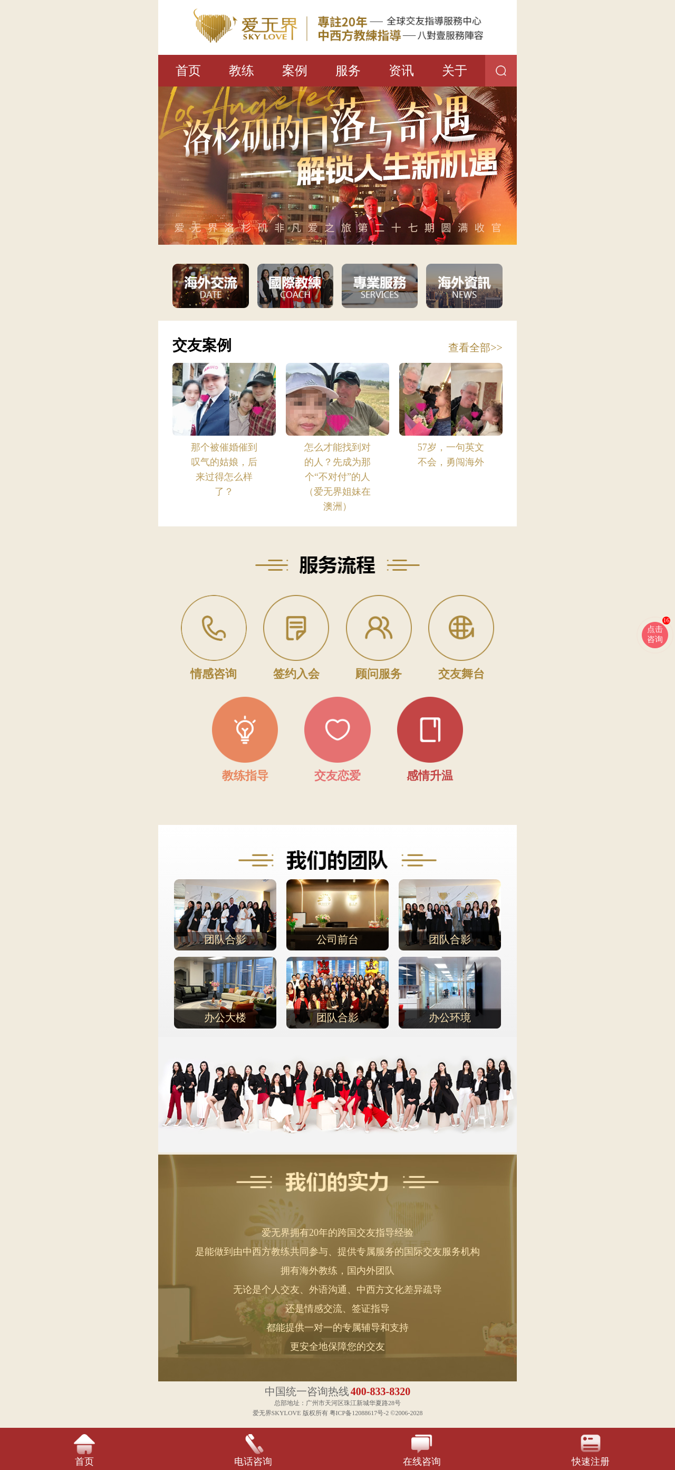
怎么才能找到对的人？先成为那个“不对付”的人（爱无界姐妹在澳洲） (337, 477)
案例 (294, 71)
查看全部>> (475, 347)
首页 (188, 71)
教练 (241, 71)
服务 (348, 71)
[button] (308, 237)
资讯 (401, 71)
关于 (454, 71)
